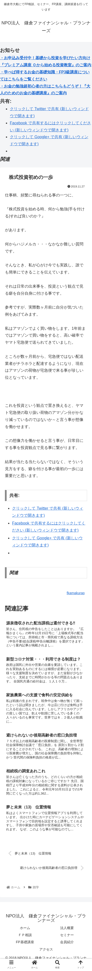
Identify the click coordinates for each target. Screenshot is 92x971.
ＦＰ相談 (25, 935)
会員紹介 (67, 942)
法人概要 (67, 928)
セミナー (67, 935)
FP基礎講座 (25, 942)
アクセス (46, 949)
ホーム (25, 928)
